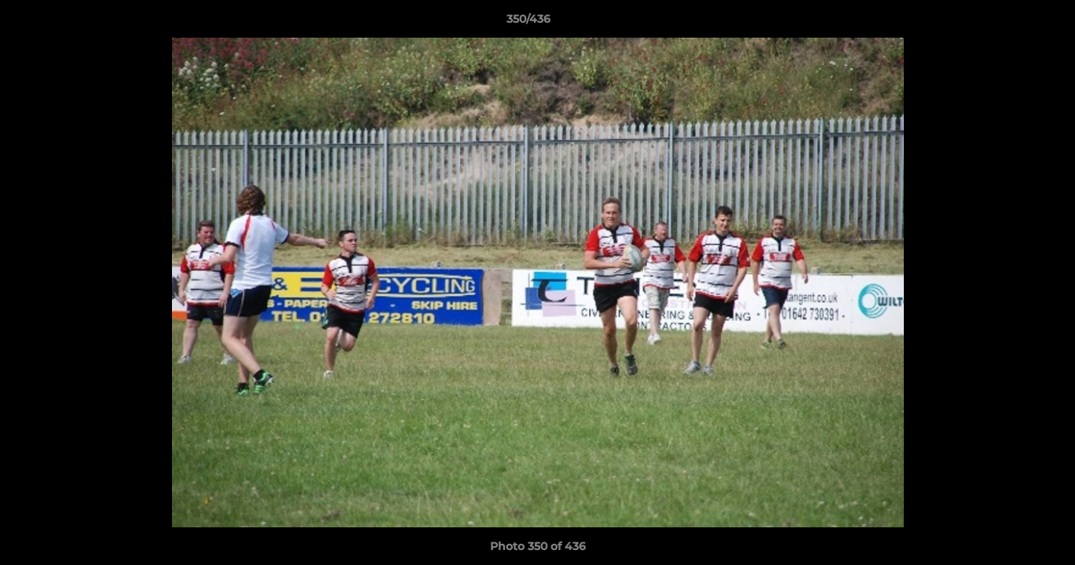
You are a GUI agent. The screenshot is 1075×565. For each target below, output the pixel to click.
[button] (1009, 23)
